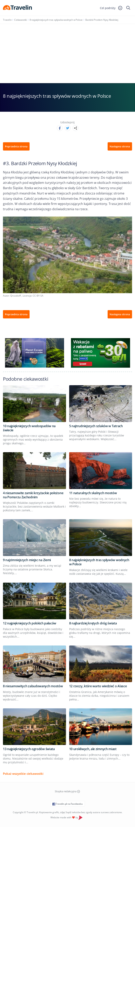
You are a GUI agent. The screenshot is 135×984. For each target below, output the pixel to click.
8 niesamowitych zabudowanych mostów (33, 686)
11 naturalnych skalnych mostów (93, 493)
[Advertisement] (67, 53)
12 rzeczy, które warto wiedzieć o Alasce (98, 686)
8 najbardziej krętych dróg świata (93, 623)
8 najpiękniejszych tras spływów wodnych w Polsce (56, 19)
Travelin (7, 19)
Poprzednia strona (16, 146)
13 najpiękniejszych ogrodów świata (29, 749)
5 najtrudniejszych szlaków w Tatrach (96, 426)
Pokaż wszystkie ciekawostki (23, 774)
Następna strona (120, 146)
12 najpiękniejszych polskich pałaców (29, 623)
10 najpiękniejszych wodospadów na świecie (29, 428)
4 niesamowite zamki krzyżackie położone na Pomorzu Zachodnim (33, 495)
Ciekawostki (20, 19)
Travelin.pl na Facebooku (67, 803)
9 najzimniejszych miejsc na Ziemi (27, 560)
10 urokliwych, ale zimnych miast (92, 749)
